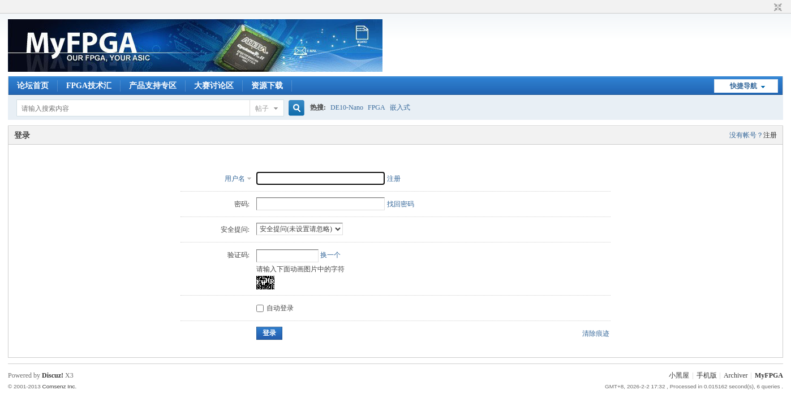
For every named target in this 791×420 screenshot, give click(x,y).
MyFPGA (769, 375)
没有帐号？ (746, 135)
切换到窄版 (776, 8)
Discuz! (52, 375)
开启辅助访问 (767, 8)
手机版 (707, 375)
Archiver (736, 375)
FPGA (376, 107)
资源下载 (267, 85)
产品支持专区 (153, 85)
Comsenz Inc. (59, 386)
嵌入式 (400, 107)
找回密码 (400, 204)
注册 (770, 135)
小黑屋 (679, 375)
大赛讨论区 (214, 85)
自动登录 (275, 308)
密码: (242, 204)
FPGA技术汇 (88, 85)
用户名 (235, 179)
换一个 (330, 255)
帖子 (262, 108)
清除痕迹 (595, 333)
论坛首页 (33, 85)
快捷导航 (743, 86)
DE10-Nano (346, 107)
